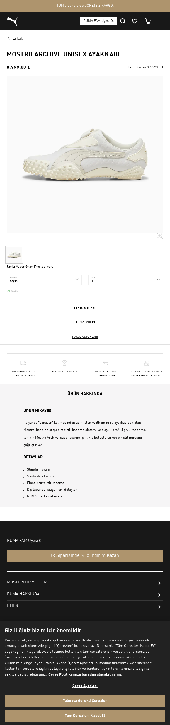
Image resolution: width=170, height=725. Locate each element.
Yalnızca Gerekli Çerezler (85, 701)
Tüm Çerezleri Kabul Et (85, 716)
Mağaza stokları (85, 336)
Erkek (18, 39)
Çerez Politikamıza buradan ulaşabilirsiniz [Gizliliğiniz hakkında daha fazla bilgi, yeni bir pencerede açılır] (85, 674)
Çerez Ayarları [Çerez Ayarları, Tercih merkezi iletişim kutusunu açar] (85, 686)
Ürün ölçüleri (85, 322)
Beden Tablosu (85, 308)
